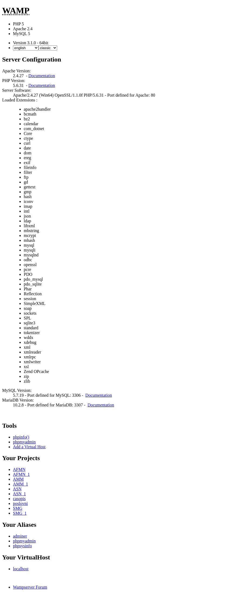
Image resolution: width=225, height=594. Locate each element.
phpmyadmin (24, 442)
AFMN (19, 469)
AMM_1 (20, 484)
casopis (19, 498)
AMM (18, 479)
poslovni (20, 503)
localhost (21, 568)
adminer (20, 536)
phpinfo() (21, 437)
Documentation (41, 75)
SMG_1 (20, 513)
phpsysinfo (22, 546)
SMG (17, 508)
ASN (17, 489)
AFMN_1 (21, 474)
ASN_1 (19, 493)
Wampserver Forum (30, 587)
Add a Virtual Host (29, 446)
